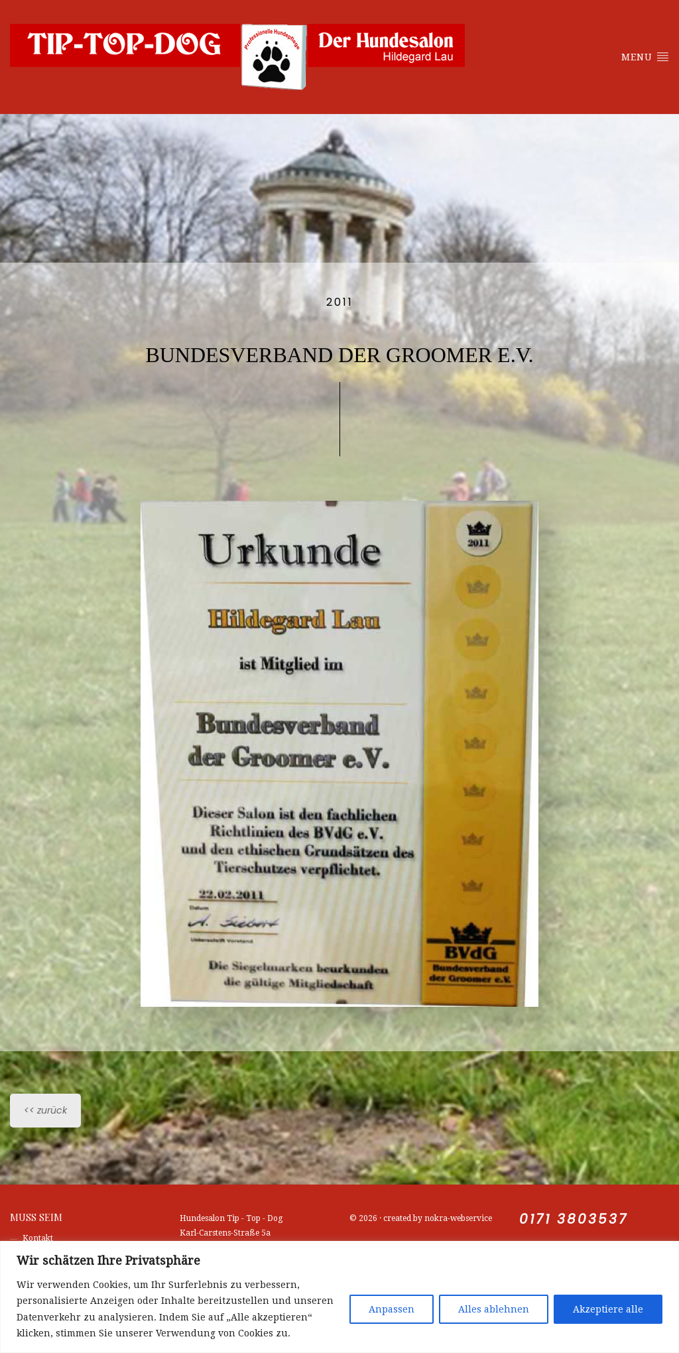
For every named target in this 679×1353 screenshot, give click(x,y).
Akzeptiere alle (608, 1309)
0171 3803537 (573, 1219)
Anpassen (391, 1309)
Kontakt (38, 1238)
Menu (645, 56)
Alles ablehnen (493, 1309)
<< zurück (45, 1110)
